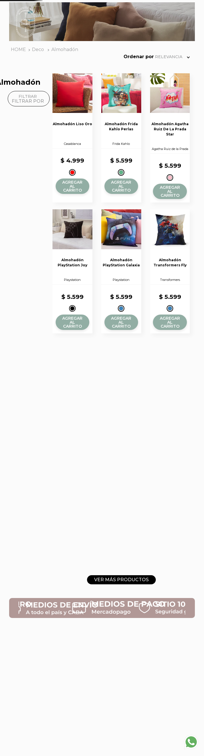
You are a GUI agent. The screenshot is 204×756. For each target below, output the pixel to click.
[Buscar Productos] (139, 18)
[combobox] (97, 18)
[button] (66, 213)
